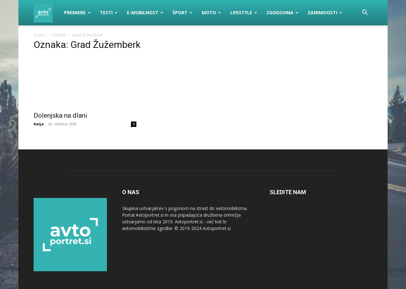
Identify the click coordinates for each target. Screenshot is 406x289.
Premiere (77, 13)
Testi (109, 13)
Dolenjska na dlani (60, 115)
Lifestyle (243, 13)
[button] (364, 13)
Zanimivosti (325, 13)
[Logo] (47, 12)
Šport (183, 13)
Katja (39, 124)
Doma (39, 35)
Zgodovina (282, 13)
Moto (211, 13)
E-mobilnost (145, 13)
